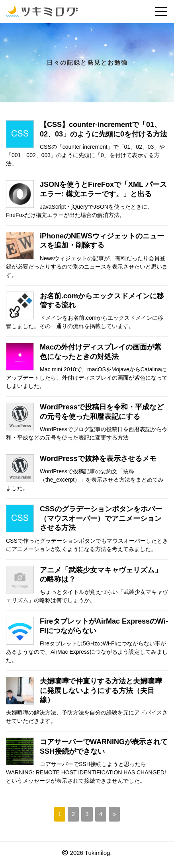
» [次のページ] (114, 813)
